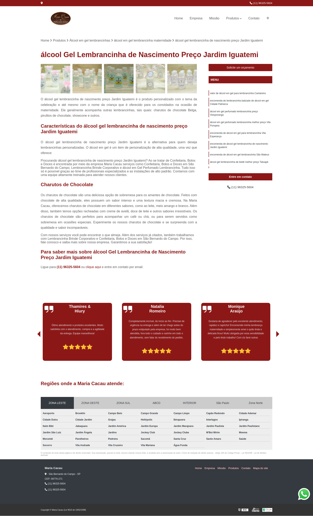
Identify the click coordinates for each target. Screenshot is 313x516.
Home (178, 18)
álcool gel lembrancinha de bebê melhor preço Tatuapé (239, 164)
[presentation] (33, 349)
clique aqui (93, 267)
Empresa (196, 18)
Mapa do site (260, 468)
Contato (254, 18)
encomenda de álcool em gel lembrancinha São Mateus (239, 157)
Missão (214, 18)
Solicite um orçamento (240, 67)
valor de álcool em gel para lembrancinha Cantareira (238, 93)
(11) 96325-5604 (261, 3)
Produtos (232, 18)
